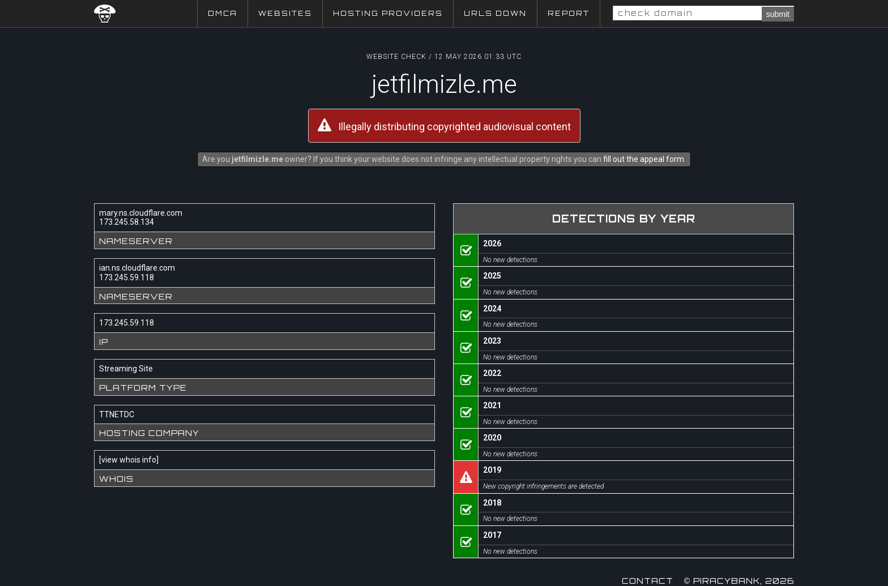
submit (777, 14)
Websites (285, 13)
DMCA (222, 13)
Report (569, 13)
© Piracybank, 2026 (739, 580)
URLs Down (495, 13)
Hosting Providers (388, 13)
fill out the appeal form (643, 159)
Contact (647, 580)
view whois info (128, 459)
